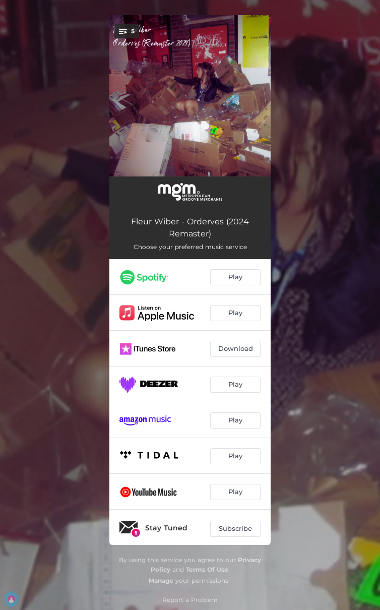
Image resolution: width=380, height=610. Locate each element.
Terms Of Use (207, 569)
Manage (161, 580)
